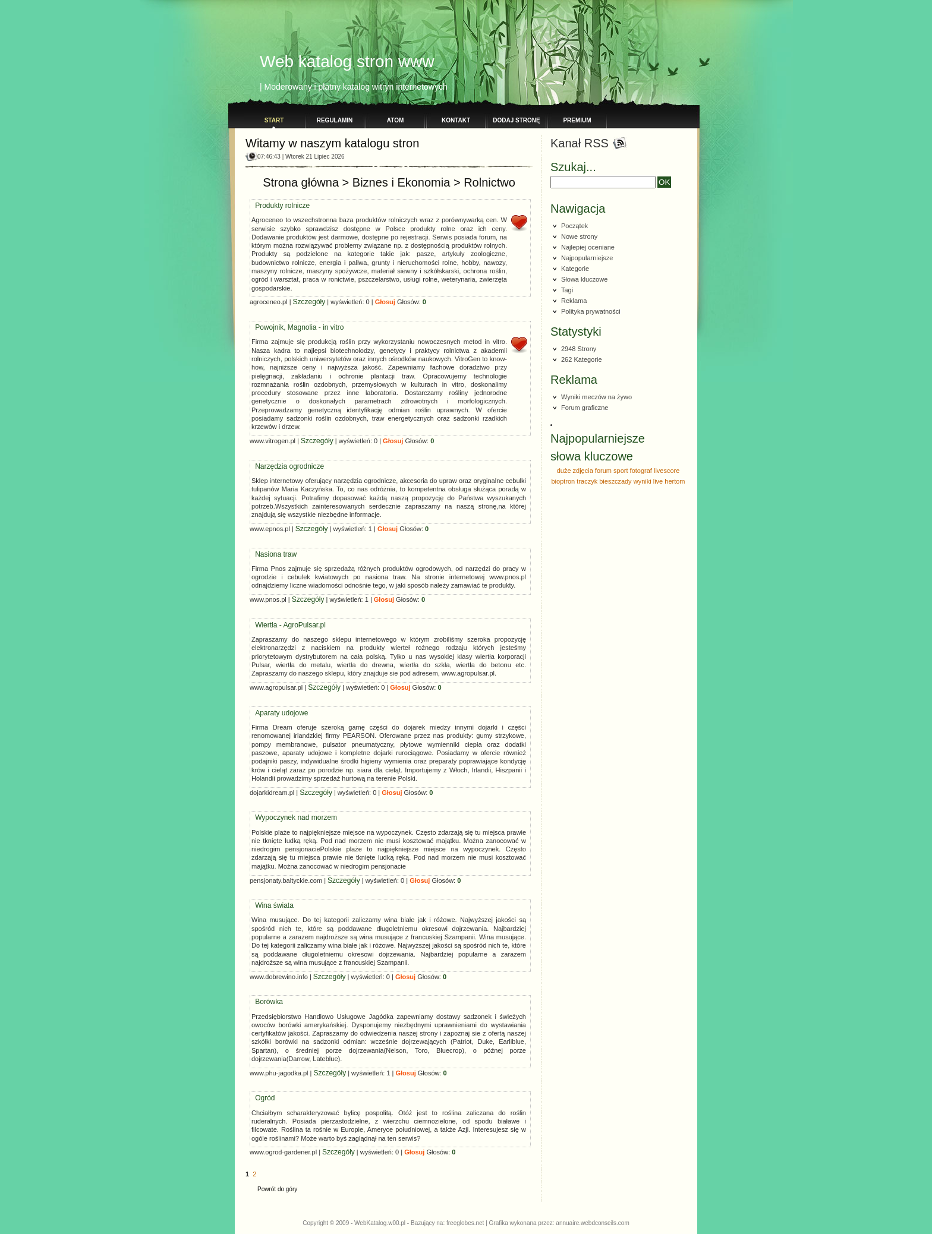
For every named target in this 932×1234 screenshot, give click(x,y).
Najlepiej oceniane (588, 247)
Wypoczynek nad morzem (296, 808)
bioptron (563, 481)
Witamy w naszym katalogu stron (332, 143)
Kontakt (456, 120)
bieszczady (615, 481)
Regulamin (335, 120)
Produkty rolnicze (282, 196)
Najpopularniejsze (587, 257)
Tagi (567, 289)
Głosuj (385, 292)
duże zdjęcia (575, 470)
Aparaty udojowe (281, 704)
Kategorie (575, 268)
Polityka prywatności (591, 311)
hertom (675, 481)
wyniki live (648, 481)
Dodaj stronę (516, 120)
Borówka (269, 993)
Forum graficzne (584, 407)
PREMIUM (577, 120)
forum (603, 470)
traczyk (587, 481)
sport (620, 470)
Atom (395, 120)
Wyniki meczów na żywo (596, 396)
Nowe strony (579, 236)
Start (274, 120)
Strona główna (301, 173)
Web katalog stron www (347, 61)
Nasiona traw (276, 545)
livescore (666, 470)
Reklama (574, 300)
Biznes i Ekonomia (401, 173)
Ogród (265, 1089)
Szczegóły (309, 293)
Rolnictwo (489, 173)
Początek (574, 225)
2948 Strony (578, 348)
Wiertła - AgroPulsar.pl (290, 616)
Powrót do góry (277, 1180)
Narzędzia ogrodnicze (289, 457)
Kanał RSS (579, 143)
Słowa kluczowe (584, 279)
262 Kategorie (581, 359)
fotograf (641, 470)
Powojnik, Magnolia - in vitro (299, 318)
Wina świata (274, 896)
